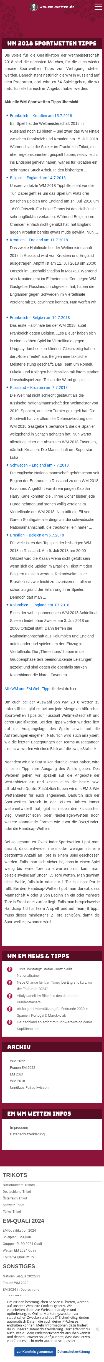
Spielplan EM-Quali (17, 1237)
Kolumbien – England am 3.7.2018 (39, 605)
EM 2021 (17, 1074)
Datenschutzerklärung (27, 1134)
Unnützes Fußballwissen (29, 1087)
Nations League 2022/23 (21, 1276)
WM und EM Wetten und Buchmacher (52, 6)
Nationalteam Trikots (19, 1185)
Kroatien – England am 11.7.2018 (39, 240)
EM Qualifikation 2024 (19, 1230)
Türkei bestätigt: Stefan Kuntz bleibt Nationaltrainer (44, 972)
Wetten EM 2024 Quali (19, 1250)
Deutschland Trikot (17, 1192)
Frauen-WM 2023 (16, 1283)
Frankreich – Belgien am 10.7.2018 (40, 317)
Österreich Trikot (15, 1198)
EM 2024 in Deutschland (21, 1290)
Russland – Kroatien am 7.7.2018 (39, 387)
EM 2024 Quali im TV (18, 1257)
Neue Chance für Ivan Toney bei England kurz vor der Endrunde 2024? (54, 985)
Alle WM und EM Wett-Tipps (27, 689)
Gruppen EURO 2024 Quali (22, 1244)
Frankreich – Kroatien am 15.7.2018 (41, 115)
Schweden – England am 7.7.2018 (39, 465)
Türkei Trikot (12, 1212)
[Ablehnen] (97, 1329)
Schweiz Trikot (13, 1205)
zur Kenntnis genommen (35, 1352)
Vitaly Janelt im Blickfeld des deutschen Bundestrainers (48, 999)
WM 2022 (17, 1061)
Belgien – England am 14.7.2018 (38, 178)
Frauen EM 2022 (22, 1067)
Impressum (19, 1127)
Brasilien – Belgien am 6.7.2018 (37, 535)
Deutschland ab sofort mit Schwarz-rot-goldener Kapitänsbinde (54, 1025)
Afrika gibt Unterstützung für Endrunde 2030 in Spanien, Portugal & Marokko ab (52, 1012)
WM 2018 (17, 1081)
